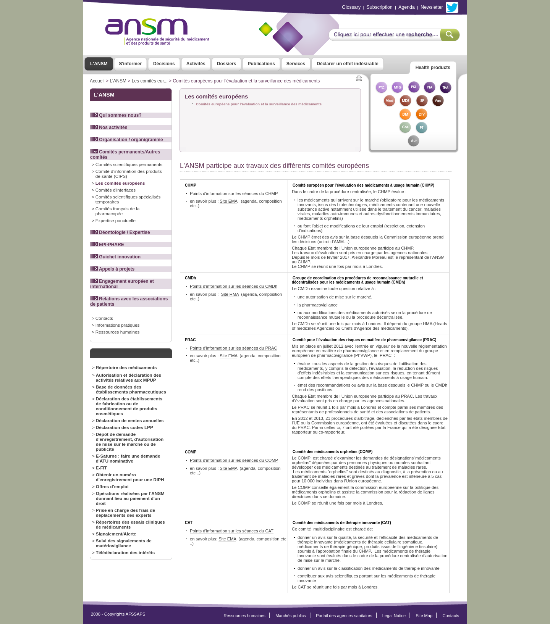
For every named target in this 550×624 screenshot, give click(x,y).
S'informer (130, 63)
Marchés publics (290, 615)
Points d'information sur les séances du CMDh (233, 286)
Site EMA (228, 201)
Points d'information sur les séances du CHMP (234, 193)
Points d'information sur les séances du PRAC (233, 348)
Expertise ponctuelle (115, 220)
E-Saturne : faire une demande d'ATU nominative (128, 458)
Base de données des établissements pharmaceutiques (131, 389)
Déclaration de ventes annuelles (130, 420)
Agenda (406, 7)
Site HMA (230, 294)
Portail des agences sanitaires (344, 615)
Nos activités (108, 127)
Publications (261, 63)
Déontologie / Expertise (120, 232)
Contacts (104, 318)
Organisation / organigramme (126, 139)
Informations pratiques (117, 324)
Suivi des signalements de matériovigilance (124, 543)
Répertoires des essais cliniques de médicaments (130, 524)
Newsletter (432, 7)
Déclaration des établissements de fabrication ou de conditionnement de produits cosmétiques (129, 406)
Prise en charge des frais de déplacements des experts (125, 513)
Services (295, 63)
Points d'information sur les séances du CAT (231, 531)
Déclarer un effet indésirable (347, 63)
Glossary (351, 7)
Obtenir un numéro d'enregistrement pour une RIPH (130, 477)
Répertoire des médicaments (126, 367)
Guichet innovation (115, 257)
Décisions (164, 63)
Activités (195, 63)
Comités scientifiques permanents (128, 164)
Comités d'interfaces (115, 189)
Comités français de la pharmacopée (117, 211)
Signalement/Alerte (116, 533)
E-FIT (101, 467)
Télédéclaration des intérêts (125, 552)
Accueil (97, 81)
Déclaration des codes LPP (124, 427)
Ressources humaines (117, 331)
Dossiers (226, 63)
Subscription (380, 7)
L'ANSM (99, 63)
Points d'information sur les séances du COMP (234, 460)
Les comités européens (120, 183)
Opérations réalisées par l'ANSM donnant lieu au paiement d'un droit (130, 498)
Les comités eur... (150, 81)
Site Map (424, 615)
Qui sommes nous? (116, 115)
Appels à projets (112, 269)
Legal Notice (394, 615)
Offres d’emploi (112, 486)
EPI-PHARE (107, 244)
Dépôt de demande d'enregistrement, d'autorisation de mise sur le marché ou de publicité (129, 441)
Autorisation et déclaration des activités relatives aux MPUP (128, 377)
